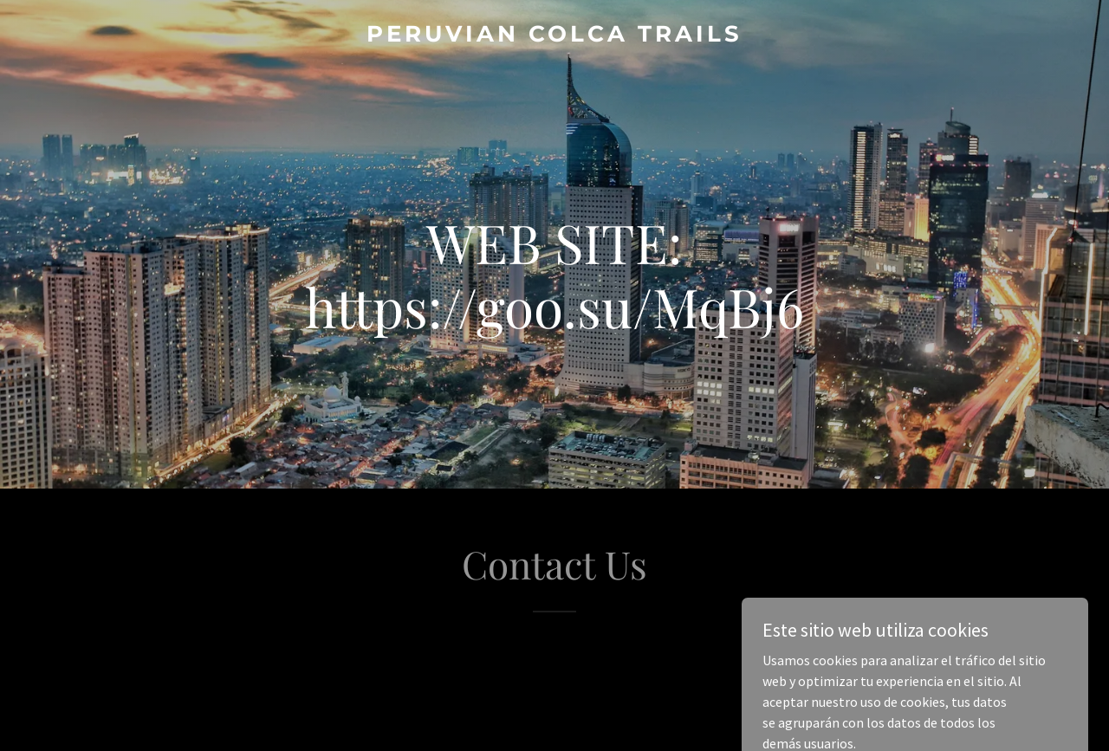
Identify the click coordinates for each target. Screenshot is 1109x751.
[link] (555, 36)
